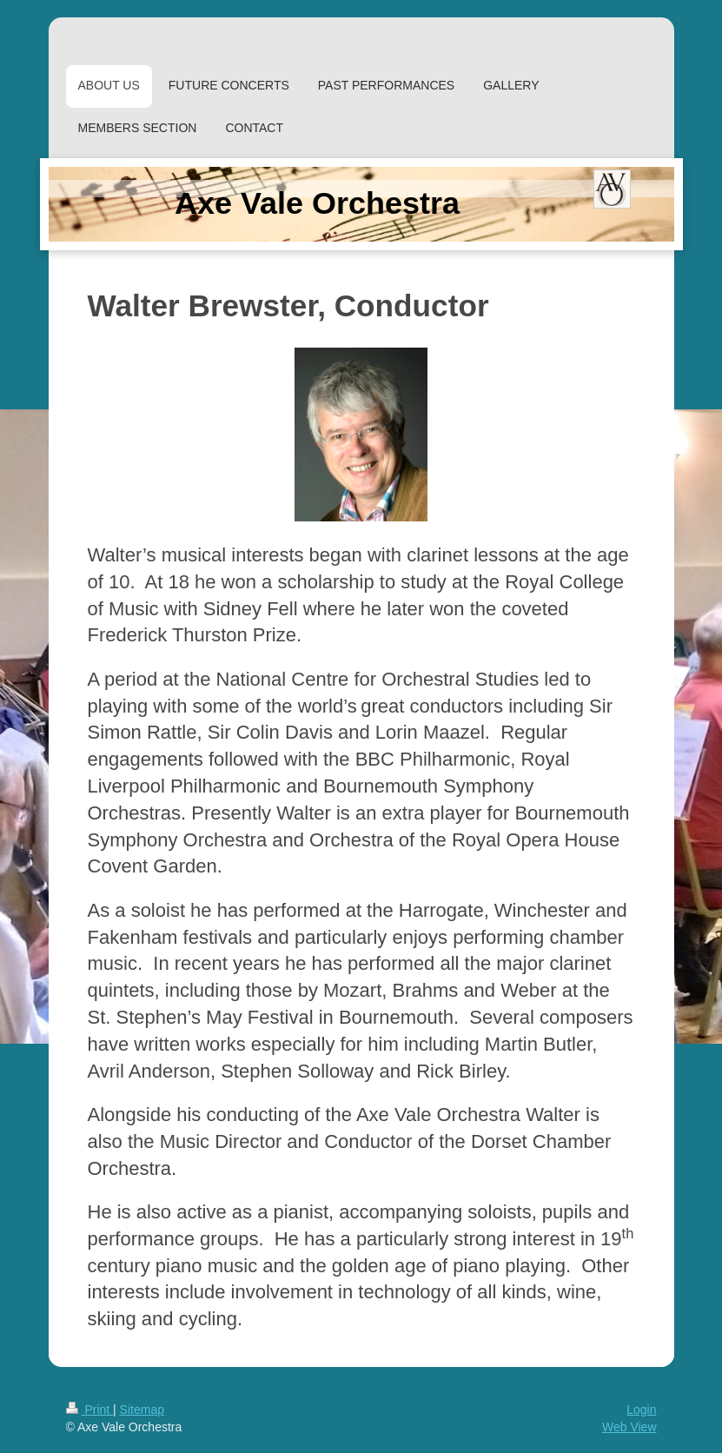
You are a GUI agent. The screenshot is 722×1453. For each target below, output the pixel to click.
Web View (629, 1427)
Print (90, 1410)
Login (641, 1410)
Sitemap (142, 1410)
